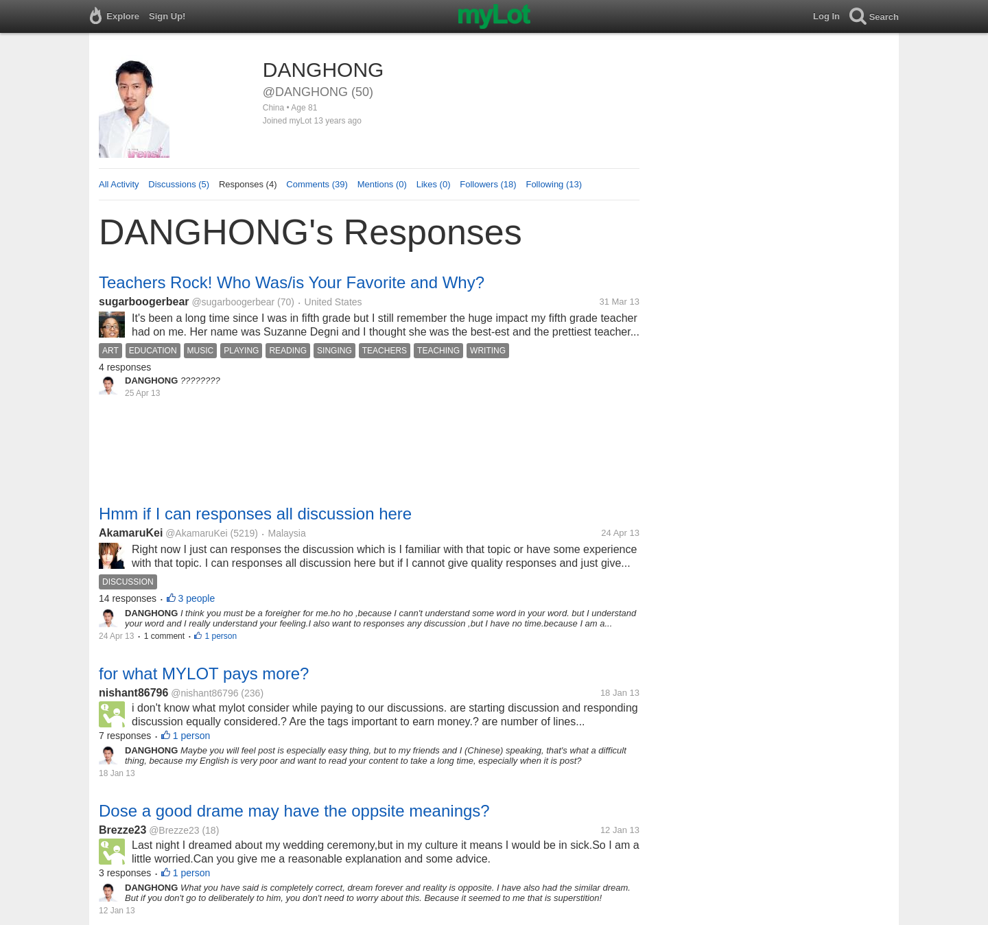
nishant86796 (133, 693)
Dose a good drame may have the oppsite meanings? (294, 810)
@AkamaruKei (196, 533)
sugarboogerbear (144, 301)
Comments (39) (317, 184)
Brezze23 (122, 830)
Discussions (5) (178, 184)
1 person (220, 636)
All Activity (119, 184)
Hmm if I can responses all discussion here (255, 513)
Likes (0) (433, 184)
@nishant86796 (204, 693)
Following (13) (554, 184)
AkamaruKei (131, 533)
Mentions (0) (382, 184)
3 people (196, 598)
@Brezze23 (174, 830)
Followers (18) (488, 184)
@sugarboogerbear (232, 301)
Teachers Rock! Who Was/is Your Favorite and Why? (291, 282)
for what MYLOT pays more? (204, 673)
